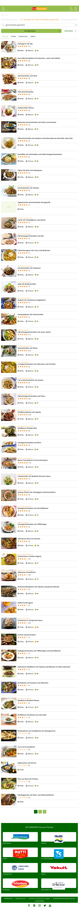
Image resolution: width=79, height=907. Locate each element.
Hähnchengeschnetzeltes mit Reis (31, 236)
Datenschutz (20, 898)
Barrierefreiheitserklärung (64, 898)
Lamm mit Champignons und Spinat (31, 220)
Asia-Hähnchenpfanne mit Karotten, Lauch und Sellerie (39, 58)
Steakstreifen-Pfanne (26, 108)
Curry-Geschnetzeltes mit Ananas (30, 380)
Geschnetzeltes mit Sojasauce (29, 268)
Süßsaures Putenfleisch (27, 572)
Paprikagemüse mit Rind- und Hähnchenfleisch (36, 795)
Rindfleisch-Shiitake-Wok (27, 428)
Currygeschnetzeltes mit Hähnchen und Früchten (37, 364)
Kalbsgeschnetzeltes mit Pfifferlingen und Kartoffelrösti (39, 651)
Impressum (8, 898)
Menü (3, 9)
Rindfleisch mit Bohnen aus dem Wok (32, 715)
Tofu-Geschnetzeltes (25, 92)
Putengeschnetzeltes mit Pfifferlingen (32, 524)
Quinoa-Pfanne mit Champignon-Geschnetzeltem (37, 492)
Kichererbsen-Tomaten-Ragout (29, 556)
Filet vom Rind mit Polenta (28, 779)
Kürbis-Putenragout (25, 603)
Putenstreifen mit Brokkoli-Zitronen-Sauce (34, 476)
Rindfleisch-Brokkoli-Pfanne (28, 700)
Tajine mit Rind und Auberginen (30, 170)
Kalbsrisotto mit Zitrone (27, 763)
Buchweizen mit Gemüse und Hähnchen (33, 683)
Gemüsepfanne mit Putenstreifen (30, 314)
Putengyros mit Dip (25, 44)
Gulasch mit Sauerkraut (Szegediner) (32, 300)
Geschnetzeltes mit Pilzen (27, 348)
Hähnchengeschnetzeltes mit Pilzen (31, 396)
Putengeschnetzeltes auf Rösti (29, 443)
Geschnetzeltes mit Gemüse (28, 188)
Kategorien (39, 901)
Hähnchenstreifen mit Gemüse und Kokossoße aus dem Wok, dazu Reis (45, 138)
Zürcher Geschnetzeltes (27, 635)
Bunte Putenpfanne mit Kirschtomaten (33, 460)
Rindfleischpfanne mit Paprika (29, 412)
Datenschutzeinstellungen (39, 898)
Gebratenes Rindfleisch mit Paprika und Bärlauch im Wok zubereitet (44, 667)
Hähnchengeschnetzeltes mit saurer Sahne (34, 332)
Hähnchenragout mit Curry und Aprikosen (34, 250)
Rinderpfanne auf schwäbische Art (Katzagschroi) (36, 731)
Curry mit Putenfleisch (26, 747)
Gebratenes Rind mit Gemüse (29, 539)
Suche (71, 9)
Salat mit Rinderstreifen (27, 284)
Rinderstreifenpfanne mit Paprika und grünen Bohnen (38, 587)
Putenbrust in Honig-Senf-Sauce (30, 620)
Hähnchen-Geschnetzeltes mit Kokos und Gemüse (37, 122)
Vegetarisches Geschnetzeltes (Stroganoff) (34, 202)
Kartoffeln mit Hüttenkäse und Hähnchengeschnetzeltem (40, 154)
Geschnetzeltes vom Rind (27, 76)
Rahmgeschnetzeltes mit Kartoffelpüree (33, 508)
